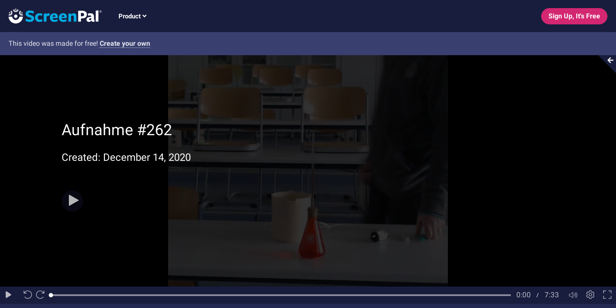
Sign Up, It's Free (574, 16)
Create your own (125, 43)
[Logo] (51, 16)
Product (132, 16)
